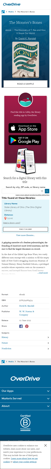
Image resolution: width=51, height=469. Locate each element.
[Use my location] (42, 191)
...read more (42, 273)
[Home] (12, 5)
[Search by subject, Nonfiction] (25, 348)
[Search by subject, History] (25, 337)
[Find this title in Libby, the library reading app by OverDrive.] (25, 129)
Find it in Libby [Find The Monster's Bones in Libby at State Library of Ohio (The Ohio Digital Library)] (25, 229)
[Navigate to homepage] (3, 12)
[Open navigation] (46, 4)
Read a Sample (25, 83)
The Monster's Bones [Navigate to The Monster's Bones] (26, 12)
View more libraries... (25, 235)
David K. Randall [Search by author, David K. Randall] (27, 38)
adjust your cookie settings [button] (24, 462)
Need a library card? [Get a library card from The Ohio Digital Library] (11, 223)
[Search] (47, 191)
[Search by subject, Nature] (25, 343)
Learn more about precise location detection (32, 195)
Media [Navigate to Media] (11, 12)
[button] (25, 391)
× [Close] (45, 445)
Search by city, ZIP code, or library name (25, 187)
